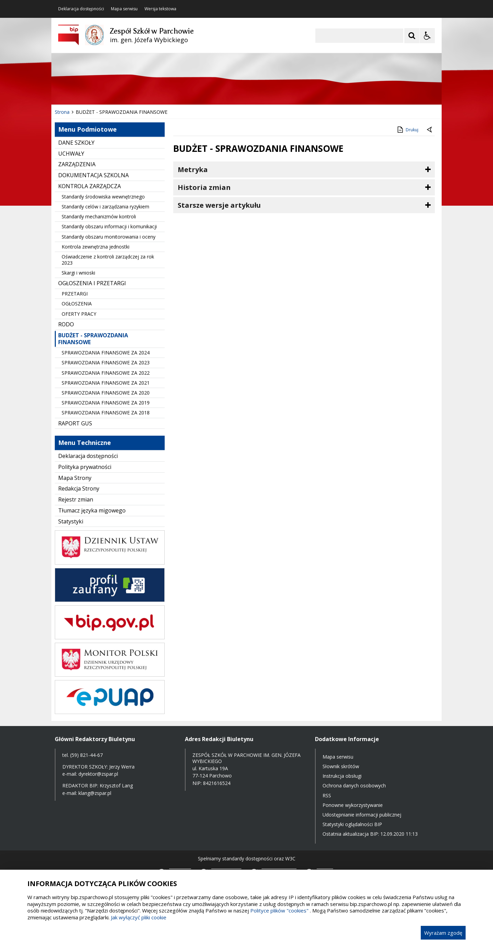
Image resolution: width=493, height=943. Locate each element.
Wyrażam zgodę (443, 932)
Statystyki (70, 521)
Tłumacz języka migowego (92, 510)
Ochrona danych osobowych (354, 785)
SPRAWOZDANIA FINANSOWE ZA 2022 (106, 373)
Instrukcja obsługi (342, 776)
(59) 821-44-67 (86, 755)
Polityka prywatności (84, 467)
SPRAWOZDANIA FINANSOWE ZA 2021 (106, 382)
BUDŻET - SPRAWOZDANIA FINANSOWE (93, 338)
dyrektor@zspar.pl (98, 774)
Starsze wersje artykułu (219, 205)
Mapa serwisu (124, 9)
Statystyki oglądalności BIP (352, 824)
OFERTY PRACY (79, 314)
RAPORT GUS (75, 423)
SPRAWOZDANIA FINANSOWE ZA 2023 (106, 362)
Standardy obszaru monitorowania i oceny (108, 236)
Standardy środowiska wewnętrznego (103, 196)
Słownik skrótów (341, 766)
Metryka (193, 169)
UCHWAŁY (71, 153)
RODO (66, 324)
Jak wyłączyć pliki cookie (138, 917)
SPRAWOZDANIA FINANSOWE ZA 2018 (106, 412)
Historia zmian (204, 187)
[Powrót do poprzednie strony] (430, 130)
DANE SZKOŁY (76, 142)
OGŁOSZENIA (77, 303)
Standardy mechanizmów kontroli (99, 216)
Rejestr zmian (75, 499)
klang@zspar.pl (94, 793)
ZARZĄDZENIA (77, 164)
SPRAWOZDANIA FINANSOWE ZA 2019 (106, 402)
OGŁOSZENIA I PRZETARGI (92, 283)
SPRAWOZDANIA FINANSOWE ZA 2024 (106, 352)
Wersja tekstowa (160, 9)
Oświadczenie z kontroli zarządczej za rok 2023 (108, 259)
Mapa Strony (74, 478)
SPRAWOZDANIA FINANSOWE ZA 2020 (106, 392)
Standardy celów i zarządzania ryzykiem (105, 206)
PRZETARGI (75, 293)
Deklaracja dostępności (81, 9)
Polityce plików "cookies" (279, 910)
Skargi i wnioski (78, 272)
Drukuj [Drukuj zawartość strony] (407, 129)
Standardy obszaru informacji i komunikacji (109, 226)
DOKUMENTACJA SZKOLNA (93, 175)
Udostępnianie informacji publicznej (362, 814)
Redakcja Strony (78, 488)
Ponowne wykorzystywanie (353, 805)
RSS (327, 795)
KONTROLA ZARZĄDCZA (89, 186)
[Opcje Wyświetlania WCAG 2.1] (427, 35)
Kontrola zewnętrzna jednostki (95, 246)
